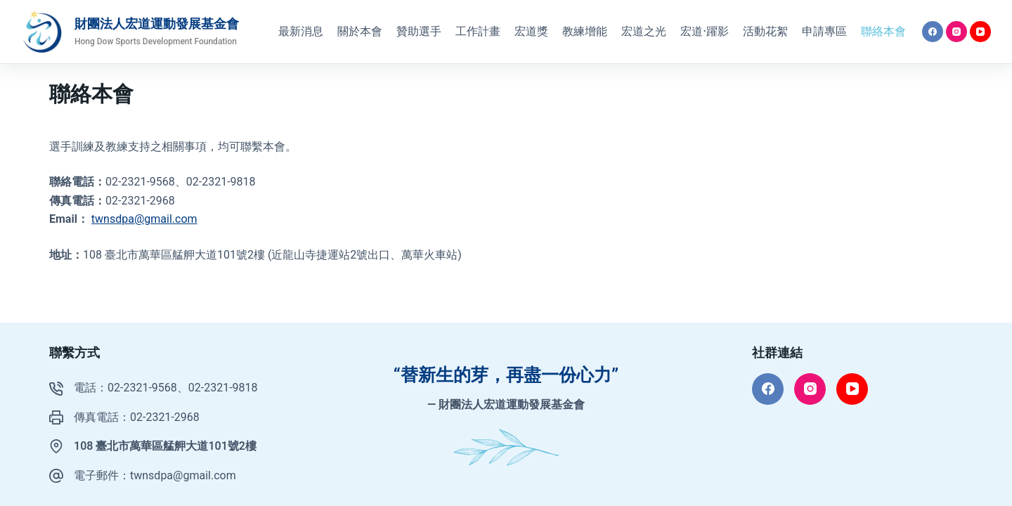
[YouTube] (980, 31)
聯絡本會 (883, 31)
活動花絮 (765, 31)
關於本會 (359, 31)
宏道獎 (531, 31)
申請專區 (824, 31)
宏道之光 (643, 31)
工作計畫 (477, 31)
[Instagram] (956, 31)
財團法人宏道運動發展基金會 (156, 23)
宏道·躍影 (704, 31)
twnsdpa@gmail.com (144, 219)
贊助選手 (418, 31)
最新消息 (300, 31)
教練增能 (584, 31)
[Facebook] (932, 31)
